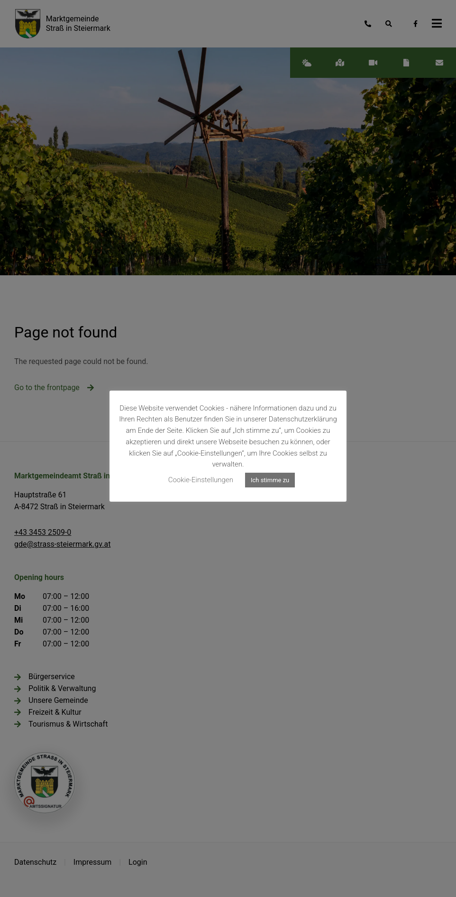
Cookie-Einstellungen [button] (200, 480)
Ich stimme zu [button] (270, 480)
